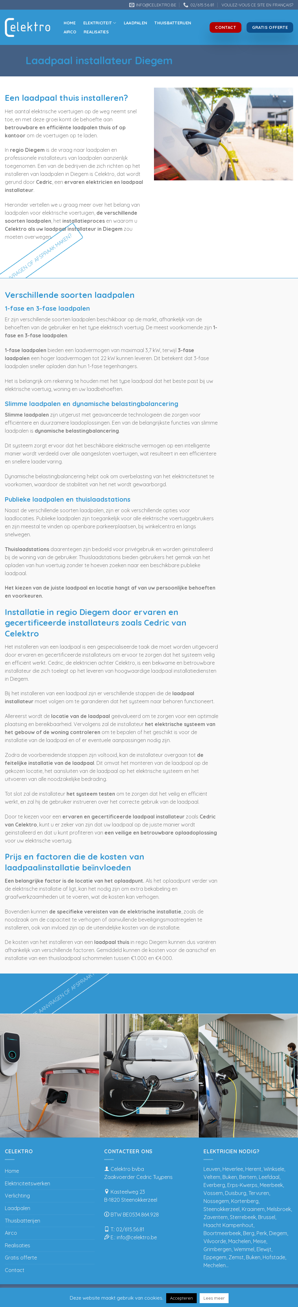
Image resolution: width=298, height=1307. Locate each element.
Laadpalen (135, 22)
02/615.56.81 (130, 1229)
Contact (14, 1270)
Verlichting (17, 1195)
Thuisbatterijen (172, 22)
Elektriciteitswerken (27, 1183)
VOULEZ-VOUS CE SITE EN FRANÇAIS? (257, 4)
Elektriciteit (99, 23)
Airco (70, 31)
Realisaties (96, 31)
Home (70, 22)
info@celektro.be (137, 1237)
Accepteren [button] (181, 1298)
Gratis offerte (21, 1257)
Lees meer (214, 1298)
